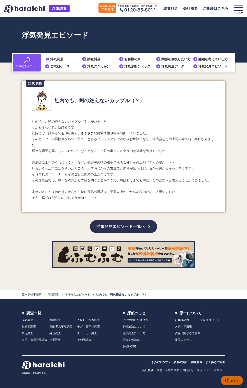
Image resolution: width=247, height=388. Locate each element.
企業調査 (55, 339)
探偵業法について (133, 326)
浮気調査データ (172, 66)
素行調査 (27, 333)
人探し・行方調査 (88, 320)
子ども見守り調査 (88, 326)
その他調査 (84, 339)
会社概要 (190, 9)
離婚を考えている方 (213, 59)
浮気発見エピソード (213, 66)
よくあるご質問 (215, 362)
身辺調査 (55, 333)
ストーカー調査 (87, 333)
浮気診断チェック (137, 66)
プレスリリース (210, 320)
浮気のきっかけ (98, 66)
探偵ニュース (183, 339)
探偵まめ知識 (131, 339)
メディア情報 (183, 326)
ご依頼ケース (60, 66)
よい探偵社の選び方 (135, 320)
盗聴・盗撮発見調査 (34, 339)
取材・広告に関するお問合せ (175, 370)
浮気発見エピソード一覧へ (120, 226)
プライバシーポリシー (211, 370)
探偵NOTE (129, 346)
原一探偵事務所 (32, 294)
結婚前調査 (29, 326)
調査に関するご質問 (187, 333)
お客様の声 (132, 59)
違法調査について (133, 333)
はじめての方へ (160, 362)
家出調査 (55, 320)
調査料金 (170, 9)
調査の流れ (181, 362)
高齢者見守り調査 (60, 326)
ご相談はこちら (215, 9)
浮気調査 (59, 9)
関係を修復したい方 (176, 59)
